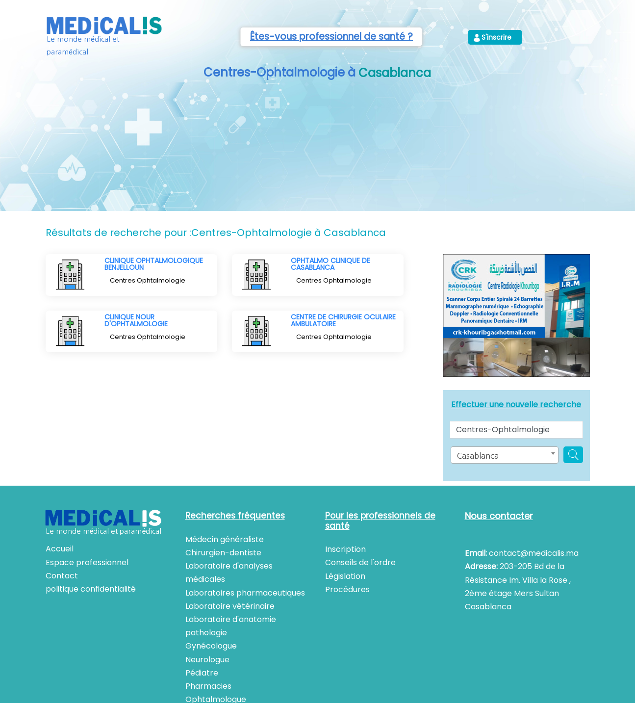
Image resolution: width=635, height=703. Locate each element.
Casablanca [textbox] (478, 456)
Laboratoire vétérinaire (230, 606)
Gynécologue (211, 645)
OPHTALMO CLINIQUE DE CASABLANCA (330, 264)
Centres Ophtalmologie (147, 280)
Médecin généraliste (224, 539)
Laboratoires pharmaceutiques (245, 593)
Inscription (345, 549)
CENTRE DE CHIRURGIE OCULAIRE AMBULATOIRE (343, 320)
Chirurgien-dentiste (223, 552)
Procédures (347, 589)
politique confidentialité (91, 589)
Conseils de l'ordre (360, 562)
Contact (62, 575)
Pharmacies (208, 686)
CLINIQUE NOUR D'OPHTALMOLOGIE (136, 320)
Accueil (60, 548)
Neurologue (207, 659)
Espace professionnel (87, 562)
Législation (345, 576)
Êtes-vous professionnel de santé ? (331, 36)
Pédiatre (201, 672)
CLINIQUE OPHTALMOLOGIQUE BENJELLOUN (153, 264)
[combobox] (505, 455)
